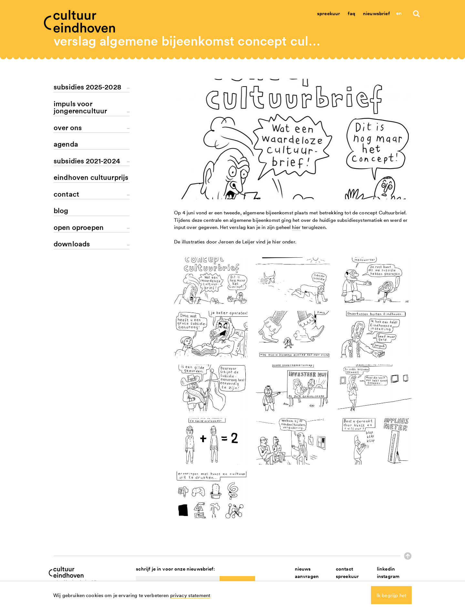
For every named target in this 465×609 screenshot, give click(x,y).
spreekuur (347, 576)
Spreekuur (328, 13)
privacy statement (190, 595)
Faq (351, 13)
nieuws (303, 568)
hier (296, 227)
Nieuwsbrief (376, 13)
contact (344, 568)
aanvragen (307, 576)
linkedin (386, 568)
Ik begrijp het (391, 595)
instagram (388, 576)
